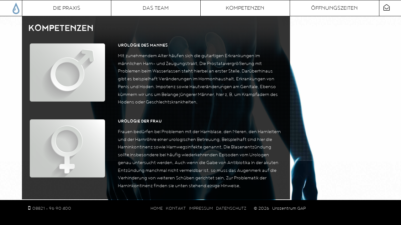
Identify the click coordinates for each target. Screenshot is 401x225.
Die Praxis (66, 8)
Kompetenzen (245, 8)
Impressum (201, 208)
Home (156, 208)
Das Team (156, 8)
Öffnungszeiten (334, 8)
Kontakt (176, 208)
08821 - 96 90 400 (51, 208)
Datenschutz (231, 208)
